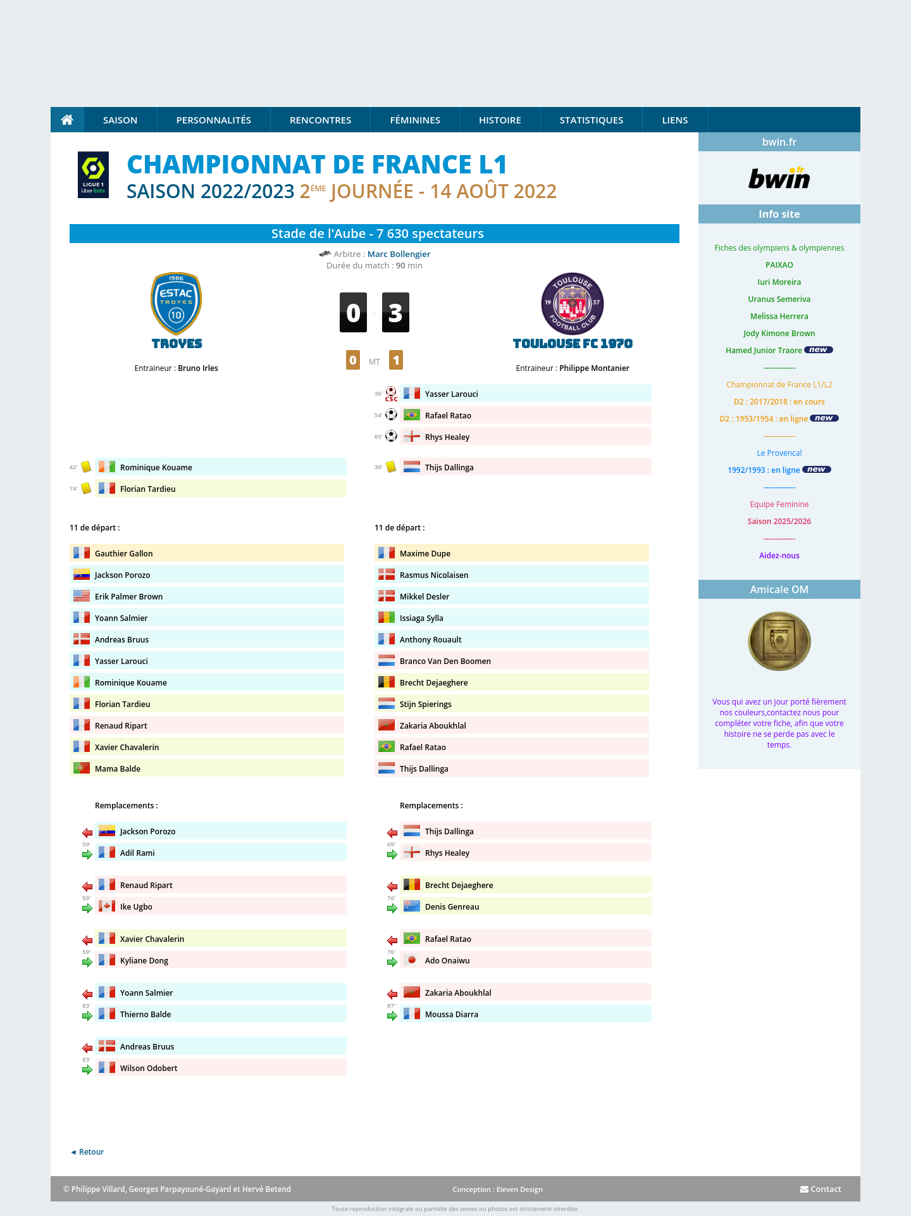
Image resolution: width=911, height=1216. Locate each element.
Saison (120, 119)
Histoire (500, 119)
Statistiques (592, 119)
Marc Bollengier (399, 254)
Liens (675, 119)
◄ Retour (87, 1151)
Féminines (415, 119)
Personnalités (214, 119)
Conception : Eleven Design (497, 1189)
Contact (820, 1188)
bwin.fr (779, 142)
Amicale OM (779, 589)
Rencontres (320, 119)
